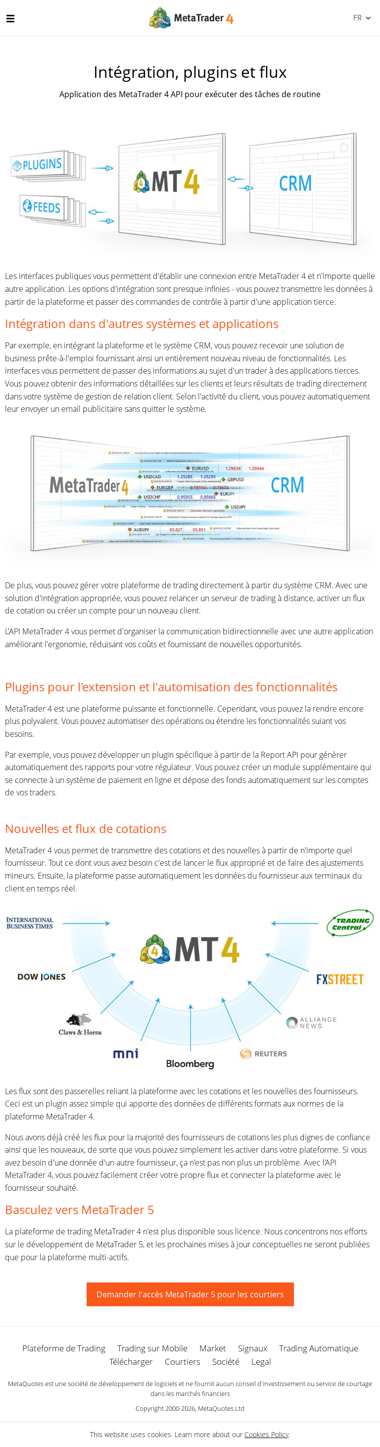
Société (225, 1361)
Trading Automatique (318, 1348)
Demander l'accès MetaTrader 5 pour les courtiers (190, 1294)
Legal (261, 1361)
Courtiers (182, 1361)
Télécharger (131, 1361)
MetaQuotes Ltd (221, 1408)
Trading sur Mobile (152, 1348)
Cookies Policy (266, 1434)
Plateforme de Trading (63, 1348)
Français (356, 17)
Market (212, 1348)
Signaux (252, 1348)
